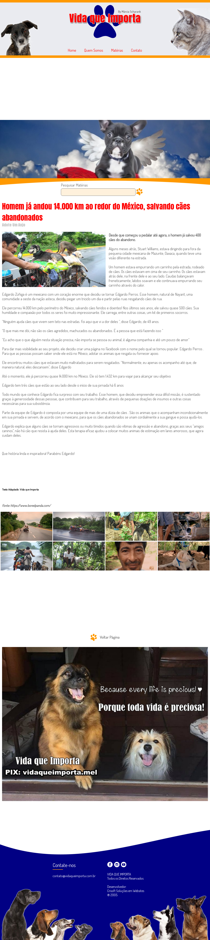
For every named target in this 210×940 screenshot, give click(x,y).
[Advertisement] (105, 89)
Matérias (117, 50)
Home (72, 50)
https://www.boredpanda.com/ (30, 505)
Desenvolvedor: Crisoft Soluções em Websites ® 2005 (125, 891)
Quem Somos (93, 50)
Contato (136, 50)
